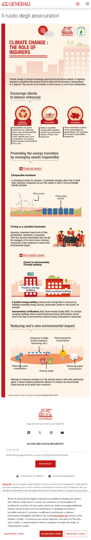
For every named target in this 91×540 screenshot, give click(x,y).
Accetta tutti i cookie (51, 534)
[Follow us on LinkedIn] (28, 432)
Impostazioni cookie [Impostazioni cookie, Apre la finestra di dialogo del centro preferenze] (14, 534)
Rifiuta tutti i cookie (75, 534)
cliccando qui (60, 515)
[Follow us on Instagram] (51, 432)
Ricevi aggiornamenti (61, 476)
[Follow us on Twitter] (40, 432)
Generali (7, 484)
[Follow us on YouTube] (62, 432)
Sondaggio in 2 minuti (30, 476)
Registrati (45, 464)
